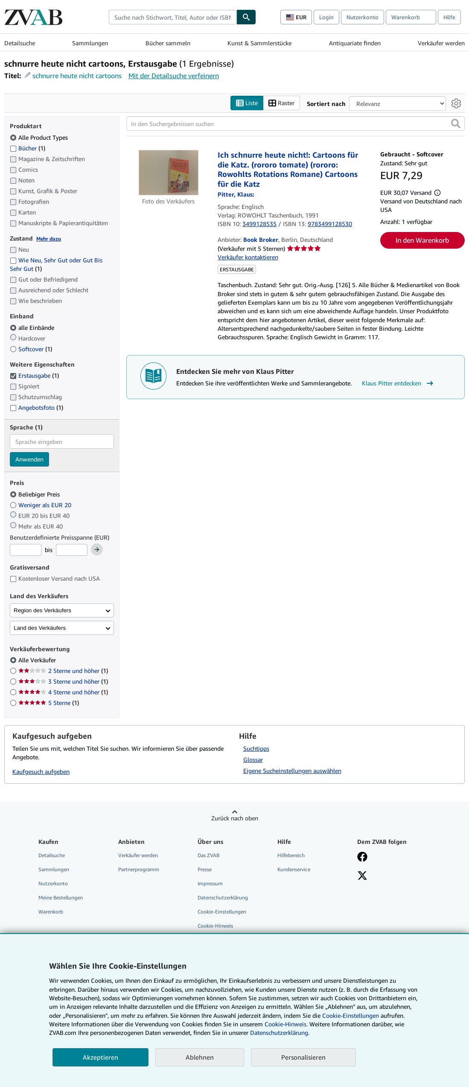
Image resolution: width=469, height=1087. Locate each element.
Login (326, 17)
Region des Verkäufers (42, 610)
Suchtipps (256, 748)
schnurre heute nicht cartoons (77, 75)
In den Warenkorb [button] (422, 240)
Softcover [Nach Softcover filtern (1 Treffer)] (31, 349)
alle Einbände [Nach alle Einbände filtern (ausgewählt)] (33, 327)
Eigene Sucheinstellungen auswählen (292, 770)
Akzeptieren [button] (100, 1057)
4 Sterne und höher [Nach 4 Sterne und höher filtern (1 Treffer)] (63, 692)
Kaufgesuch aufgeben (41, 772)
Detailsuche (19, 43)
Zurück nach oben (234, 818)
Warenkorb (50, 912)
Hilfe (449, 17)
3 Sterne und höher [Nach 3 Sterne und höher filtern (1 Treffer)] (63, 681)
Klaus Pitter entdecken (398, 383)
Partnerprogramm (138, 869)
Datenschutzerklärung (223, 898)
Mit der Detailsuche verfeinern (173, 75)
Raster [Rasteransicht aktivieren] (281, 103)
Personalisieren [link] (303, 1057)
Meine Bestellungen (60, 898)
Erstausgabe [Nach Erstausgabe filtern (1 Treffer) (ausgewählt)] (34, 375)
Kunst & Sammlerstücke (259, 43)
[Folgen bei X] (362, 876)
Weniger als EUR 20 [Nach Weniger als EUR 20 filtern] (41, 504)
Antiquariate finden (355, 43)
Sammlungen (90, 43)
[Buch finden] (246, 17)
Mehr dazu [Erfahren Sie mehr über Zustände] (48, 238)
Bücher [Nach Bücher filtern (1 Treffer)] (27, 148)
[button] (455, 124)
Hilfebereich (291, 855)
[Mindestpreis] (25, 550)
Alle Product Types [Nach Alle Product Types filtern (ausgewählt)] (40, 137)
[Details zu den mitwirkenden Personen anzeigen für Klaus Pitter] (236, 194)
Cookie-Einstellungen (350, 1015)
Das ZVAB (208, 855)
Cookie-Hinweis (215, 926)
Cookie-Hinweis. (286, 1024)
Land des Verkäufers (40, 628)
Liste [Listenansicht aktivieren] (247, 103)
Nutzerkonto (363, 17)
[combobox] (172, 17)
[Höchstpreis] (71, 550)
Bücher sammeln (168, 43)
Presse (205, 869)
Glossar (253, 759)
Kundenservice (293, 869)
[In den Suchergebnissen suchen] (295, 124)
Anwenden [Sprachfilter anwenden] (29, 459)
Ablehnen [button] (200, 1057)
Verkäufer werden (441, 43)
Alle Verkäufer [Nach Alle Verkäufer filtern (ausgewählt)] (38, 660)
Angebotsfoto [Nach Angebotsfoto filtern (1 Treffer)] (36, 407)
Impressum (210, 883)
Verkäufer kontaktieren (248, 257)
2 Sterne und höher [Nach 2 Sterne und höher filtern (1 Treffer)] (63, 671)
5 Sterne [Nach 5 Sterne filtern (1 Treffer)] (48, 703)
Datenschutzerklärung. (279, 1032)
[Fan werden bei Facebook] (362, 857)
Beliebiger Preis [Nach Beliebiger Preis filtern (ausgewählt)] (35, 494)
